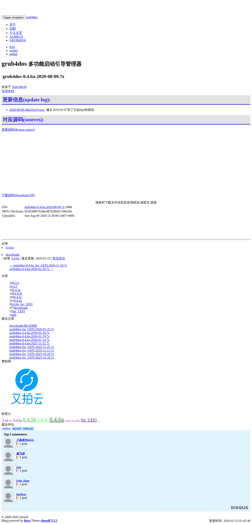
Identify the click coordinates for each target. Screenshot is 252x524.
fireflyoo (21, 494)
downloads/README (23, 325)
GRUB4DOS (17, 40)
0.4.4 (16, 283)
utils (14, 315)
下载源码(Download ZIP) (18, 195)
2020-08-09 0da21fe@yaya (27, 109)
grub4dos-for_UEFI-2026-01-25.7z (31, 329)
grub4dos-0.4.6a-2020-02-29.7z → (31, 269)
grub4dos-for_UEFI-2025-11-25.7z (31, 347)
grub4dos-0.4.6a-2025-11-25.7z (29, 343)
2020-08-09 (19, 87)
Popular (28, 429)
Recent (17, 429)
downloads (21, 307)
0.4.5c (18, 297)
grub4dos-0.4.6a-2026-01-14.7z (29, 340)
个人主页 (15, 32)
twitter (13, 50)
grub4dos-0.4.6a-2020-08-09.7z (45, 207)
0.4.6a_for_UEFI (21, 304)
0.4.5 (14, 286)
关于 (12, 24)
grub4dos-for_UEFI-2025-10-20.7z (31, 357)
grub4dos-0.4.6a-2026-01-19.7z (29, 336)
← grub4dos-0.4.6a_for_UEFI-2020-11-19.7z (38, 265)
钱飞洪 (20, 453)
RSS (12, 47)
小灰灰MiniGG (25, 440)
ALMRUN (16, 36)
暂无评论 (59, 258)
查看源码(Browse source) (18, 129)
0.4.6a (18, 300)
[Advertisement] (126, 162)
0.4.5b (18, 293)
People (6, 429)
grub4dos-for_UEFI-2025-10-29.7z (31, 354)
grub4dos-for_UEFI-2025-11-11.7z (31, 350)
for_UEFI (19, 311)
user (18, 467)
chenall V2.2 (49, 520)
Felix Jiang (23, 480)
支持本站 (8, 91)
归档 (12, 28)
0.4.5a (16, 290)
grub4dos (32, 17)
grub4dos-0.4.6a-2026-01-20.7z (29, 332)
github (13, 54)
